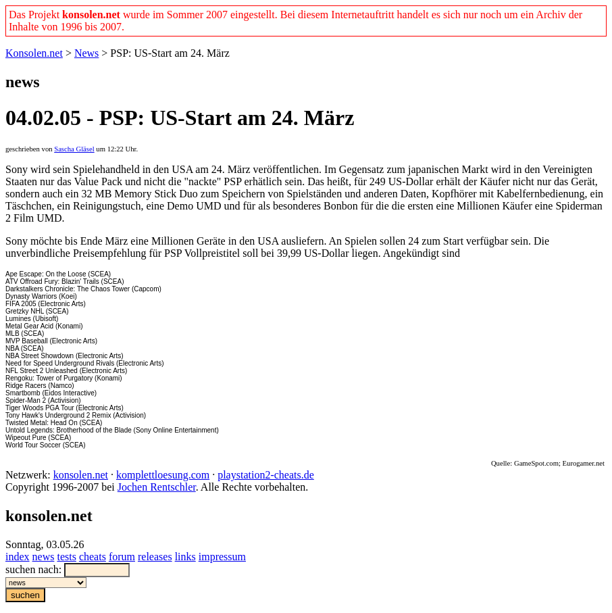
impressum (222, 556)
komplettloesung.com (162, 475)
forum (122, 556)
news (43, 556)
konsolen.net (80, 475)
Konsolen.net (34, 53)
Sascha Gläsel (74, 149)
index (17, 556)
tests (66, 556)
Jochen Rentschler (157, 487)
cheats (92, 556)
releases (155, 556)
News (86, 53)
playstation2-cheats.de (266, 475)
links (185, 556)
